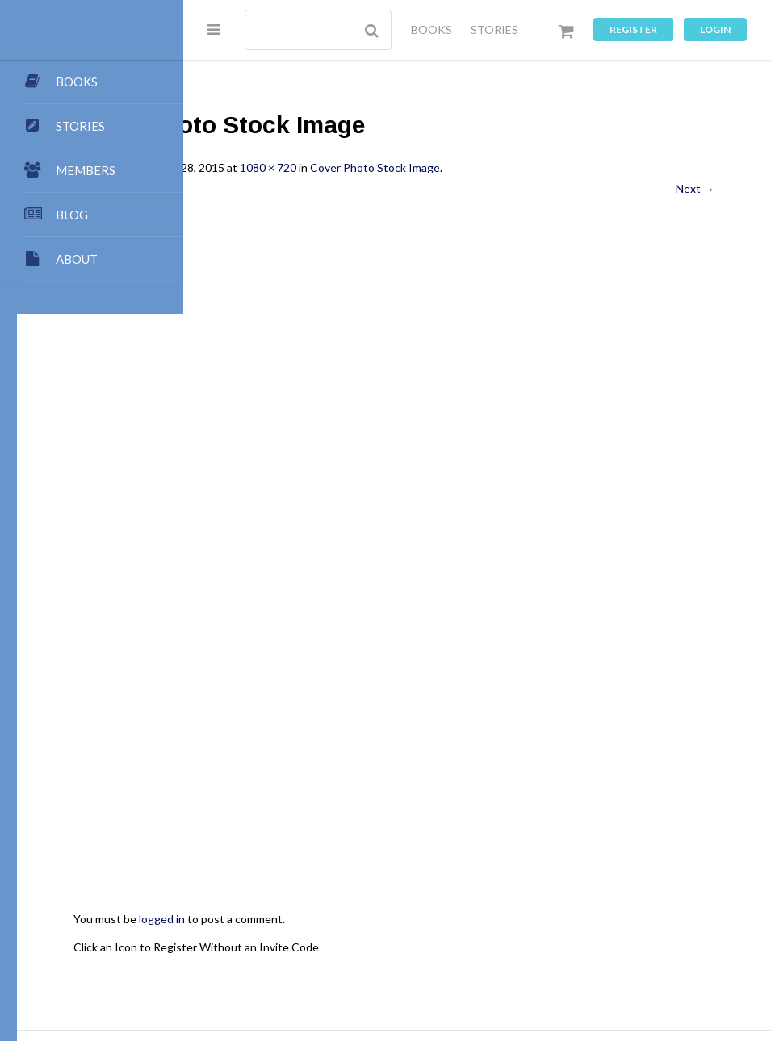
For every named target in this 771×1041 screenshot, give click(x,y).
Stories (258, 961)
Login (715, 29)
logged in (328, 753)
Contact (543, 929)
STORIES (494, 29)
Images (452, 961)
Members (542, 944)
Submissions (385, 929)
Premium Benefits (625, 944)
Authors (307, 944)
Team (445, 929)
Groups (310, 961)
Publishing (313, 929)
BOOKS (431, 29)
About (256, 929)
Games (504, 961)
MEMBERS (85, 170)
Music (551, 961)
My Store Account (388, 944)
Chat (407, 961)
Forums (361, 961)
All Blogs (600, 929)
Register (633, 29)
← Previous (269, 188)
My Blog (656, 929)
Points (490, 929)
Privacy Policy (614, 961)
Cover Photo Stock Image (541, 167)
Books (255, 944)
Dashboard (476, 944)
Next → (695, 188)
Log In (348, 976)
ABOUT (77, 259)
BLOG (72, 214)
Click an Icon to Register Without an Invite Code (362, 781)
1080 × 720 (434, 167)
